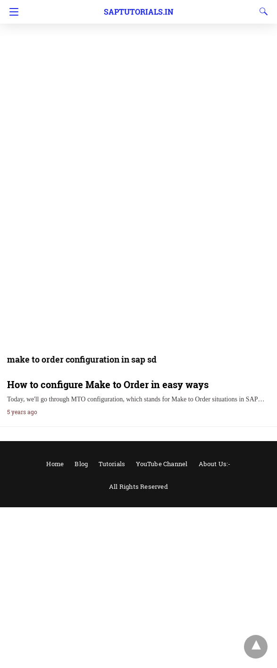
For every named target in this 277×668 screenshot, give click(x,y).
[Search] (261, 11)
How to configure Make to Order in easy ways (108, 384)
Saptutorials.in (138, 12)
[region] (138, 75)
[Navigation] (11, 12)
